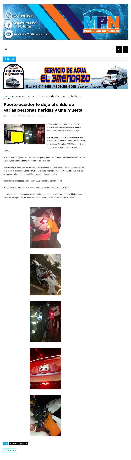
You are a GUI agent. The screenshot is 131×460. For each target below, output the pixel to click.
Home (6, 96)
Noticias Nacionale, (38, 116)
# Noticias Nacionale (18, 444)
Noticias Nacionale (19, 96)
